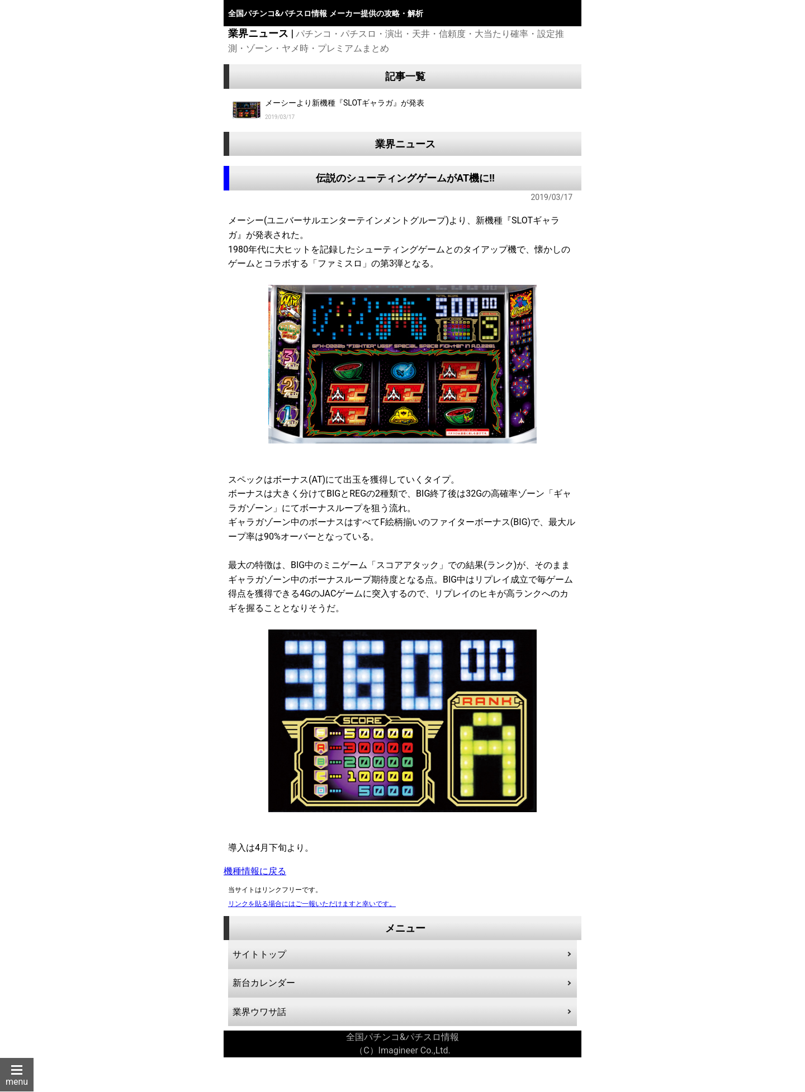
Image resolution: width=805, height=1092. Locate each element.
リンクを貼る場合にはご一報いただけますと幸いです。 (312, 904)
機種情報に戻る (255, 871)
